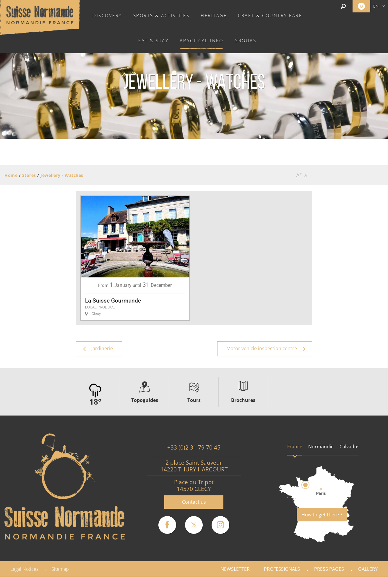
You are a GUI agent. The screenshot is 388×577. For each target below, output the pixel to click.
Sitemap (60, 569)
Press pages (329, 569)
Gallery (368, 569)
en (376, 6)
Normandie (321, 446)
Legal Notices (24, 569)
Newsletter (235, 569)
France (294, 446)
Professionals (282, 569)
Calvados (350, 446)
